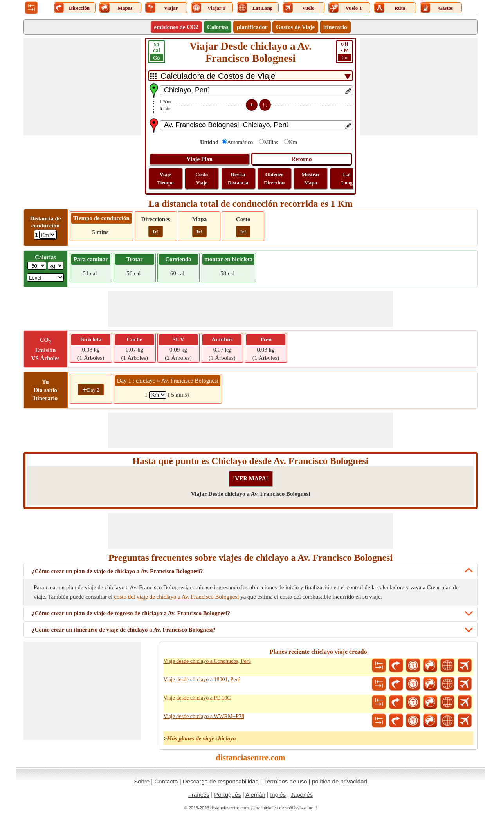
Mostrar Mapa (310, 178)
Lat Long (347, 178)
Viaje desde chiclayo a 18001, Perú (201, 679)
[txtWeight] (36, 266)
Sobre (142, 781)
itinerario (335, 27)
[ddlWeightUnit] (55, 266)
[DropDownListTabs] (250, 75)
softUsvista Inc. (300, 807)
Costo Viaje (201, 178)
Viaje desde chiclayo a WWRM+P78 (203, 716)
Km (293, 142)
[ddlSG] (45, 277)
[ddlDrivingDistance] (47, 235)
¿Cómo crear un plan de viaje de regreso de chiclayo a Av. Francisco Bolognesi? (131, 613)
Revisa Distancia (238, 178)
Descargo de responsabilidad (221, 781)
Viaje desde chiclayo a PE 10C (197, 698)
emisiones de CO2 (176, 27)
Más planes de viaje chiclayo (201, 738)
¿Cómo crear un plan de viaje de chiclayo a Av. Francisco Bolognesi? (117, 571)
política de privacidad (339, 781)
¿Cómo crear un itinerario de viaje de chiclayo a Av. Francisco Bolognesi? (124, 629)
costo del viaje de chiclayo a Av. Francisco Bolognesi (176, 597)
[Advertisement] (82, 86)
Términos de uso (285, 781)
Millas (271, 142)
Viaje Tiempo (165, 178)
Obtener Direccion (274, 178)
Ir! (156, 232)
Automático (240, 142)
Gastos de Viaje (295, 27)
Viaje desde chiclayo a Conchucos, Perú (207, 661)
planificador (252, 27)
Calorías (217, 27)
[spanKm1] (157, 395)
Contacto (166, 781)
